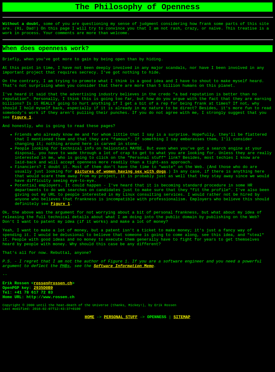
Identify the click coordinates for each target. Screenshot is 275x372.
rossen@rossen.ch (53, 326)
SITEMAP (181, 365)
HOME (89, 365)
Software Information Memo (123, 307)
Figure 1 (21, 133)
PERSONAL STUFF (121, 365)
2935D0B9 (43, 331)
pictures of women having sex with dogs (120, 196)
